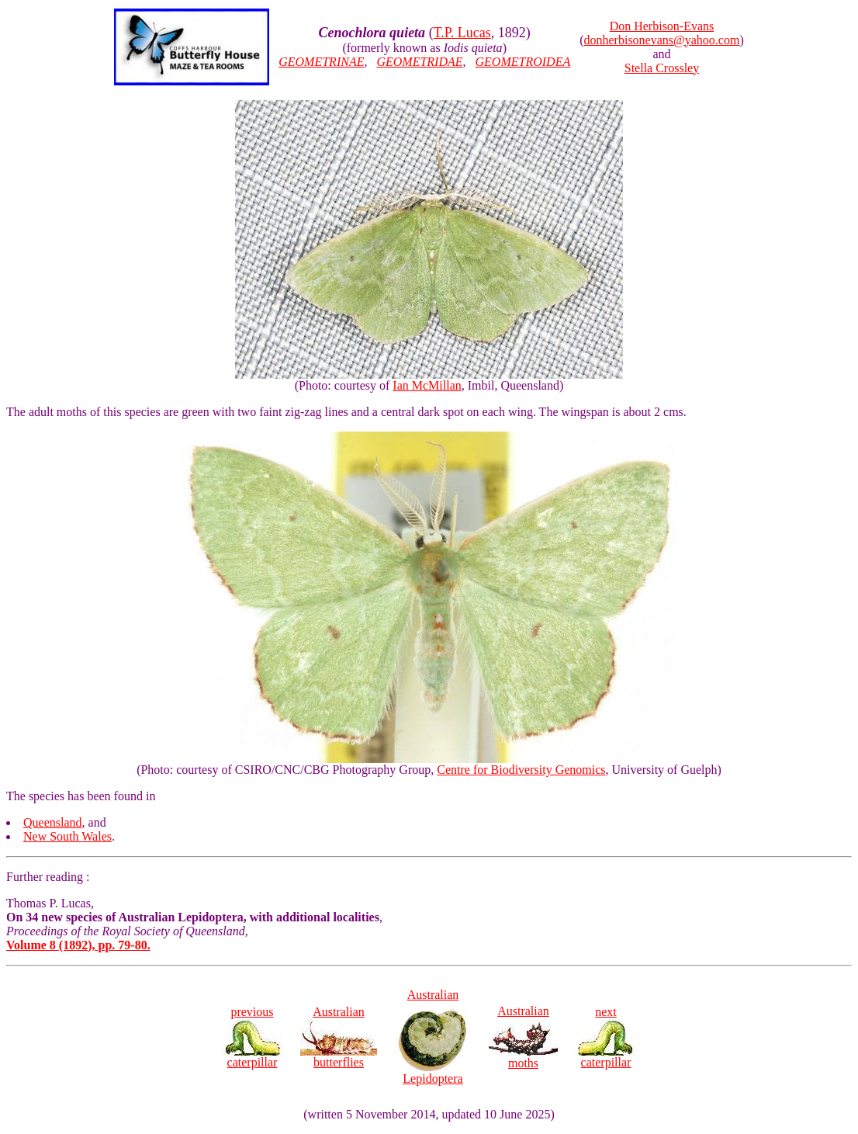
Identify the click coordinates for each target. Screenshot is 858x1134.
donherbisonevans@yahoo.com (662, 40)
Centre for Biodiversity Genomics (521, 769)
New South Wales (67, 836)
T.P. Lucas (462, 32)
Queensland (52, 822)
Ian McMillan (427, 385)
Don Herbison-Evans (662, 26)
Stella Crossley (661, 68)
